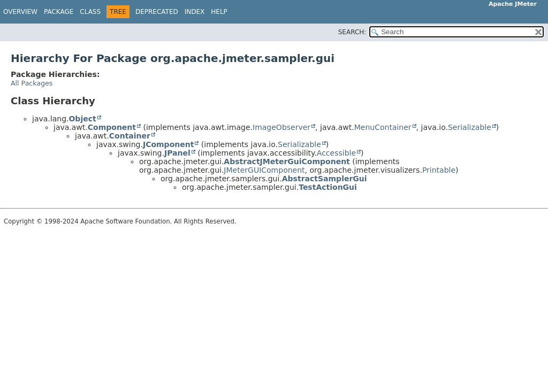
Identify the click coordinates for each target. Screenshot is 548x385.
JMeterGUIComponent (264, 170)
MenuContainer (383, 127)
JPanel (177, 153)
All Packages (31, 83)
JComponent (168, 144)
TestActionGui (328, 187)
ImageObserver (281, 127)
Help (219, 12)
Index (195, 12)
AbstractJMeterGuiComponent (286, 161)
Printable (438, 170)
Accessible (336, 153)
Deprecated (156, 12)
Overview (20, 12)
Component (112, 127)
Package (58, 12)
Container (129, 136)
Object (82, 118)
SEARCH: (352, 32)
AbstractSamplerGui (324, 178)
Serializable (469, 127)
